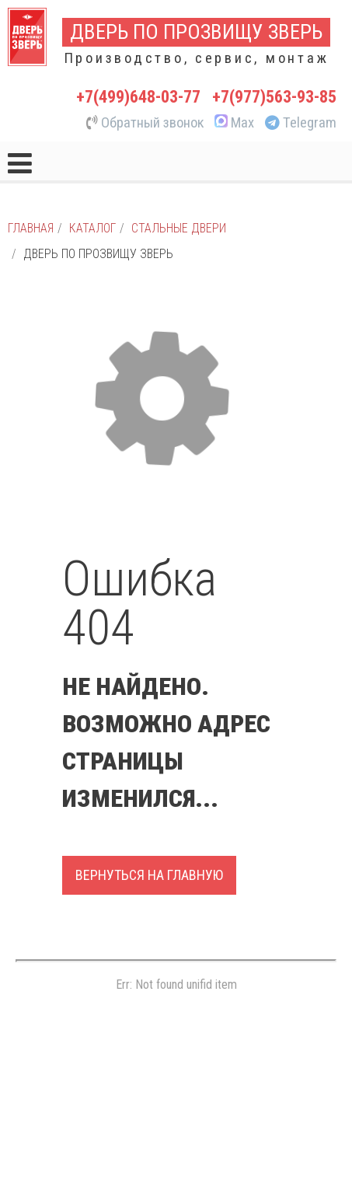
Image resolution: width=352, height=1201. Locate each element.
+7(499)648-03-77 (138, 96)
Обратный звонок (145, 122)
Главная (31, 228)
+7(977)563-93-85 (274, 96)
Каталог (92, 228)
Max (233, 122)
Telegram (300, 122)
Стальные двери (178, 228)
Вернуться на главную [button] (149, 875)
